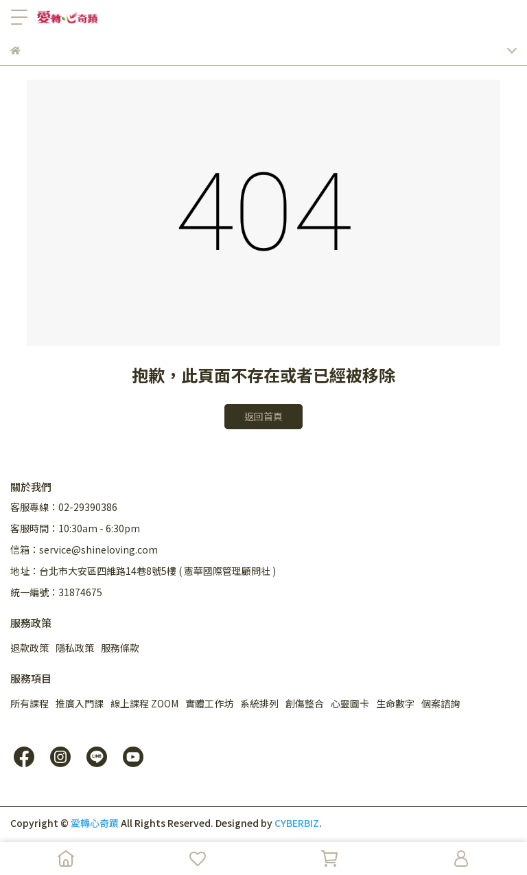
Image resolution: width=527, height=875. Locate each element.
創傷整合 (304, 703)
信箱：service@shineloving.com (84, 549)
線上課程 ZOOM (144, 703)
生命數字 (395, 703)
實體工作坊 (209, 703)
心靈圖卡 (350, 703)
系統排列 (259, 703)
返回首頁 (263, 416)
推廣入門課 (80, 703)
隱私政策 (75, 648)
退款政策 (29, 648)
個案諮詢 (440, 703)
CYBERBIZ (296, 823)
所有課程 (29, 703)
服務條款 (120, 648)
